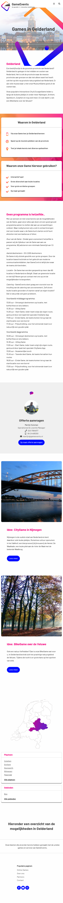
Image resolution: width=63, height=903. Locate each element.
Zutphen (7, 761)
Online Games (22, 870)
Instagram (27, 888)
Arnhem (7, 764)
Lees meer (13, 558)
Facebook (19, 888)
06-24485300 (31, 433)
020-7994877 (31, 430)
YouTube (23, 888)
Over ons (20, 873)
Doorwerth (8, 768)
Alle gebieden (10, 799)
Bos (5, 794)
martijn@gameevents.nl (31, 436)
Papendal (8, 775)
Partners (20, 877)
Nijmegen (8, 771)
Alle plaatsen (9, 779)
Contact (20, 880)
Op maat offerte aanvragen (31, 442)
